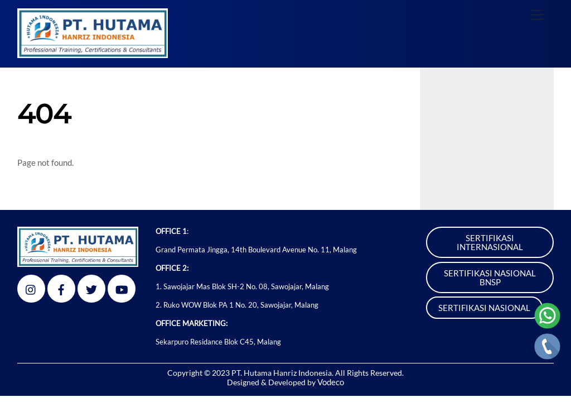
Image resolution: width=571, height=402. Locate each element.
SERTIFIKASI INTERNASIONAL (490, 242)
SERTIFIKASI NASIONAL (484, 308)
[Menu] (537, 15)
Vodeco (330, 382)
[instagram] (31, 287)
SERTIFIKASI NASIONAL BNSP (490, 277)
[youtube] (122, 287)
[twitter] (91, 287)
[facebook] (61, 287)
